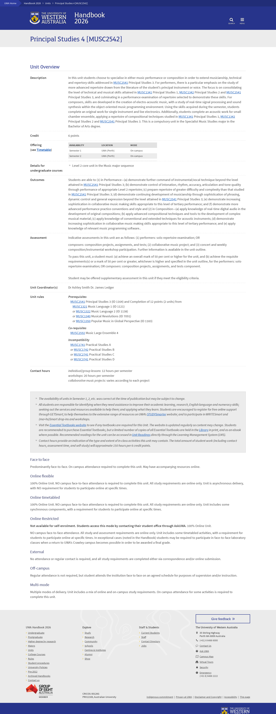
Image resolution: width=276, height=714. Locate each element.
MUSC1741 (77, 345)
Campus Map (206, 656)
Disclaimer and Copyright (208, 697)
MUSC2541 (120, 82)
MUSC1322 (83, 311)
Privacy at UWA (184, 697)
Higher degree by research (42, 641)
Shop (87, 658)
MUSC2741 (81, 354)
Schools (89, 645)
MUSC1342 (186, 92)
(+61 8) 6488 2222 (209, 676)
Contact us (34, 680)
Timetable (44, 150)
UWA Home (10, 3)
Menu (242, 20)
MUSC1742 (81, 349)
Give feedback (221, 619)
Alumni (88, 654)
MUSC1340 (83, 316)
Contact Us (205, 645)
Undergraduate (36, 632)
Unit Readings (141, 435)
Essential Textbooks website (68, 425)
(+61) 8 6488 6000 (209, 640)
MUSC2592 (77, 333)
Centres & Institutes (95, 650)
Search (231, 20)
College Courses (36, 654)
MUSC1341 (144, 92)
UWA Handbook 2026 (38, 627)
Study (88, 632)
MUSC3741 (81, 359)
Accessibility (230, 697)
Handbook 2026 (32, 3)
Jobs (143, 645)
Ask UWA (204, 651)
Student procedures (38, 663)
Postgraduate (35, 637)
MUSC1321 (80, 306)
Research (89, 637)
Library (203, 430)
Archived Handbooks (39, 676)
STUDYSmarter (156, 414)
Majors (31, 645)
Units (48, 3)
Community (91, 641)
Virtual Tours (206, 662)
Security (204, 667)
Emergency (205, 672)
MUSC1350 (83, 321)
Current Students (150, 632)
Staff (143, 637)
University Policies (37, 667)
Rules (31, 658)
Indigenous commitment (160, 697)
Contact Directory (150, 641)
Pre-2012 (32, 671)
